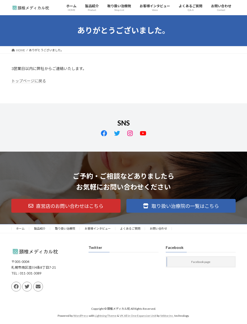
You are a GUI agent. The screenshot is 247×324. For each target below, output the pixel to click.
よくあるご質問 (130, 228)
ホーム (20, 228)
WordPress (80, 315)
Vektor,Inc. (167, 315)
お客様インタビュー (98, 228)
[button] (66, 206)
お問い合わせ (158, 228)
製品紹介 (40, 228)
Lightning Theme (106, 315)
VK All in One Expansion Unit (138, 315)
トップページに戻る (28, 80)
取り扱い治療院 (65, 228)
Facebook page (200, 262)
